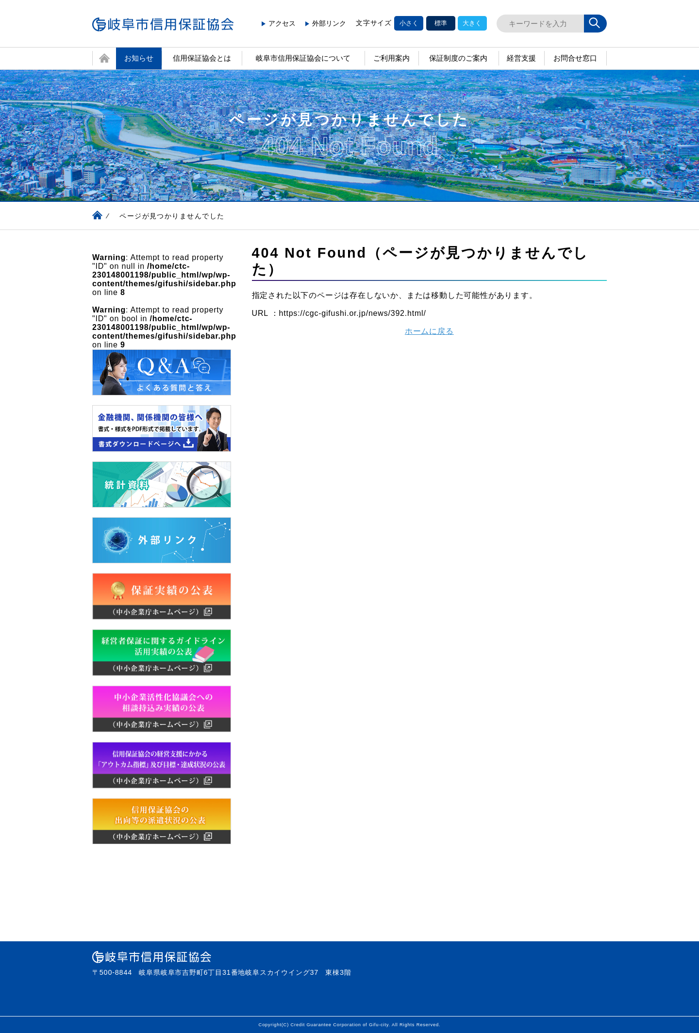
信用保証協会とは (202, 58)
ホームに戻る (429, 331)
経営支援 (521, 58)
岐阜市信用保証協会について (303, 58)
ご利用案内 (391, 58)
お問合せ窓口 (580, 58)
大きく (472, 23)
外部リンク (325, 23)
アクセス (279, 23)
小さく (408, 23)
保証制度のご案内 (458, 58)
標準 (440, 23)
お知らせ (138, 58)
